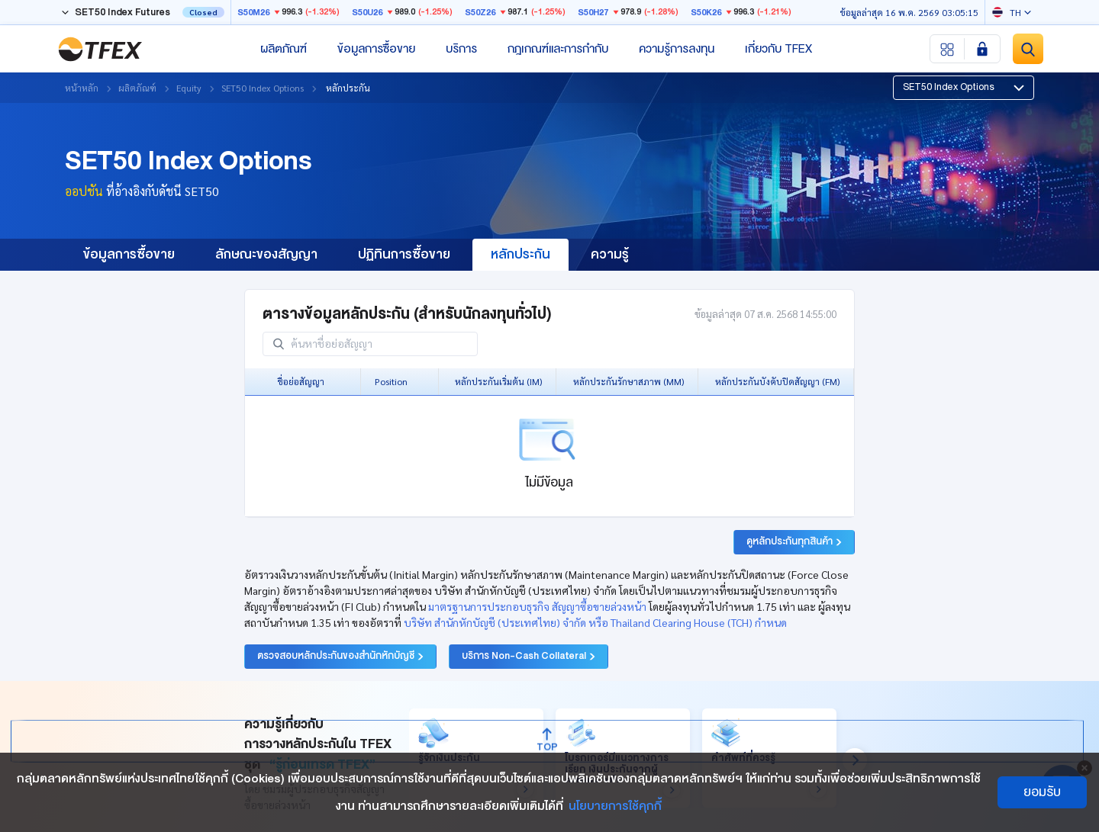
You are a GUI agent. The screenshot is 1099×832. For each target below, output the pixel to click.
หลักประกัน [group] (520, 254)
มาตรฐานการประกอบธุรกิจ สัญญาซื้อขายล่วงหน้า (537, 606)
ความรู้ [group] (610, 254)
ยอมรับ (1042, 792)
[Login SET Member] (982, 48)
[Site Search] (1028, 49)
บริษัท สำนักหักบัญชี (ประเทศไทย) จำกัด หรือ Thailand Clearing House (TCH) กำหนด (595, 622)
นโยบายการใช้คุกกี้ (615, 806)
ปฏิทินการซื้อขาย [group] (404, 254)
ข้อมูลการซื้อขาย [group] (129, 254)
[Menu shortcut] (947, 48)
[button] (963, 87)
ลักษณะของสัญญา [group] (266, 254)
